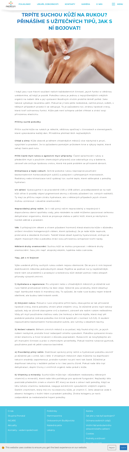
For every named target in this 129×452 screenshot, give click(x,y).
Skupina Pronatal (16, 416)
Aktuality (12, 425)
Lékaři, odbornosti (48, 4)
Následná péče (54, 425)
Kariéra (86, 4)
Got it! (123, 448)
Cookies (90, 434)
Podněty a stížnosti (95, 438)
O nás (99, 4)
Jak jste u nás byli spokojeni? (100, 416)
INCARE (12, 420)
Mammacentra (54, 416)
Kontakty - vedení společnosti (23, 430)
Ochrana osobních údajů (98, 420)
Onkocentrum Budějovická (60, 420)
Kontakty (70, 4)
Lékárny (51, 430)
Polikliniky (25, 4)
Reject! (112, 448)
